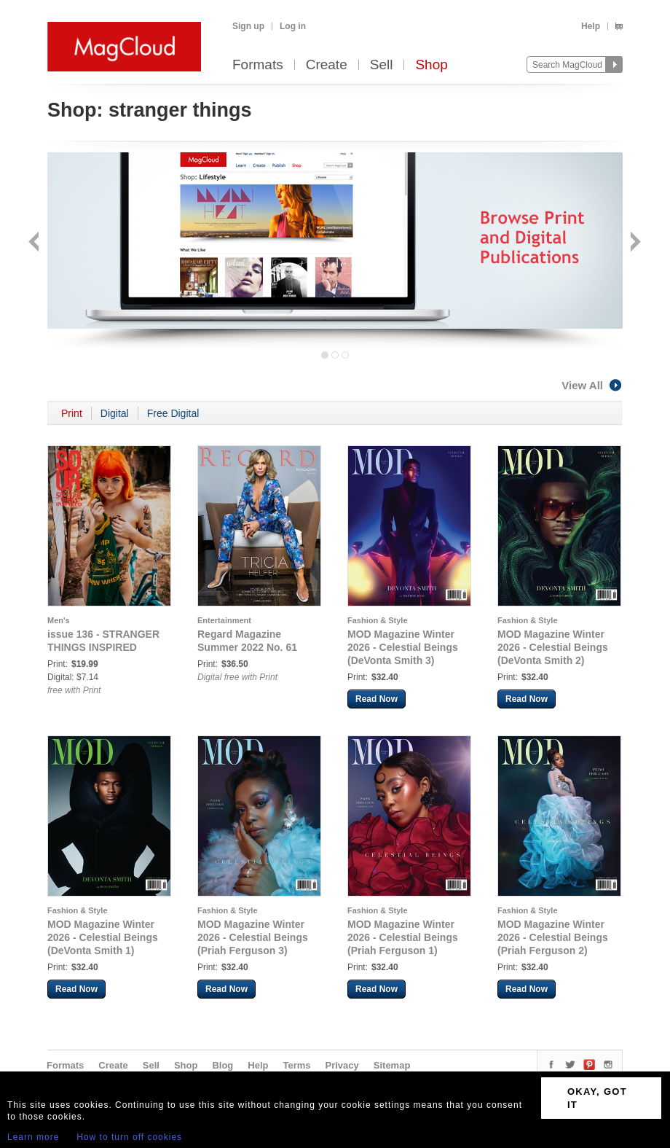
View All (592, 385)
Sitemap (392, 1065)
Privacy (342, 1065)
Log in (293, 26)
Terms (296, 1065)
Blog (222, 1065)
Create (326, 65)
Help (590, 26)
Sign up (248, 26)
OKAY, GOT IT (597, 1098)
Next (634, 243)
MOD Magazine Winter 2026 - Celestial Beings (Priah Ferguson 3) (252, 937)
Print (71, 413)
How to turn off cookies (129, 1137)
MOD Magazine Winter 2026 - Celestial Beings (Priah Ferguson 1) (402, 937)
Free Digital (173, 413)
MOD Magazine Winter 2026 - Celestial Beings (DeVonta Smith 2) (552, 647)
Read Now (376, 699)
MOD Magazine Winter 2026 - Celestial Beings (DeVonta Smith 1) (102, 937)
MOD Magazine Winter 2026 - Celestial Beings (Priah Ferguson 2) (552, 937)
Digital (114, 413)
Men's (58, 620)
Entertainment (224, 620)
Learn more (33, 1137)
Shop (431, 65)
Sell (381, 65)
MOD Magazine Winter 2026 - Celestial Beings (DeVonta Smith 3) (402, 647)
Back (35, 243)
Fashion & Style (377, 620)
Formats (257, 65)
